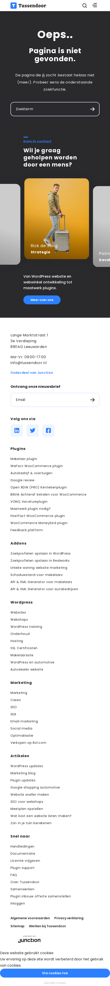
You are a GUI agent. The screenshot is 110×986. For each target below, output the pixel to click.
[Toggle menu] (95, 5)
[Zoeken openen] (84, 5)
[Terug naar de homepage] (28, 5)
